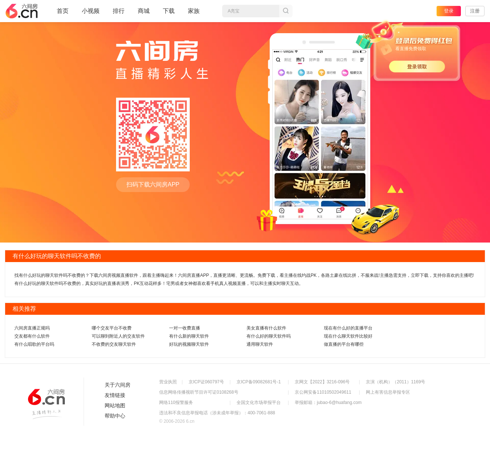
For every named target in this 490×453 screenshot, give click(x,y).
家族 (194, 14)
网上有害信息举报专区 (388, 392)
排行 (119, 11)
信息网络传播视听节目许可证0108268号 (198, 392)
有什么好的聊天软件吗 (268, 336)
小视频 (90, 14)
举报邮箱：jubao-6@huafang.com (328, 402)
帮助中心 (115, 416)
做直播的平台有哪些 (344, 344)
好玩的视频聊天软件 (189, 344)
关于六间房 (117, 385)
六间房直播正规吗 (32, 328)
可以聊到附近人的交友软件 (118, 336)
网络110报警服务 (176, 402)
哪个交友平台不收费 (112, 328)
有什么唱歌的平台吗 (34, 344)
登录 (449, 11)
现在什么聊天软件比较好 (348, 336)
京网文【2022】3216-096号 (322, 381)
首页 (63, 14)
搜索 (286, 11)
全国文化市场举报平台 (259, 402)
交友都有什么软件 (32, 336)
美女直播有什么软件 (266, 328)
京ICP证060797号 (206, 381)
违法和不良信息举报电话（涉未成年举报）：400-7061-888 (217, 412)
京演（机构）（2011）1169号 (395, 381)
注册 (475, 11)
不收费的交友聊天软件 (114, 344)
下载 (169, 11)
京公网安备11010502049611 (323, 392)
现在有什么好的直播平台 (348, 328)
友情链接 (115, 395)
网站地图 (115, 405)
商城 (144, 14)
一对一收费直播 (184, 328)
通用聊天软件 (259, 344)
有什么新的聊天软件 (189, 336)
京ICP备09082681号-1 (259, 381)
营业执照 (168, 381)
